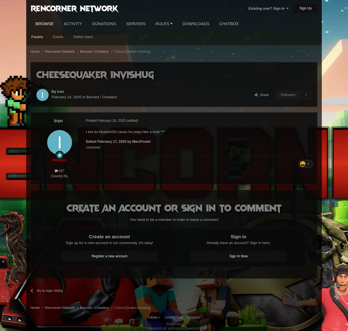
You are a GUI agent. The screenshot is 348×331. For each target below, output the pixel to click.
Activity (73, 24)
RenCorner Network (74, 8)
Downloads (195, 24)
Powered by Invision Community (174, 328)
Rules (164, 24)
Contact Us (174, 317)
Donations (104, 24)
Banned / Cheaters (101, 97)
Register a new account (109, 256)
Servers (136, 24)
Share (262, 95)
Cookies (194, 317)
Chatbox (229, 24)
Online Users (83, 37)
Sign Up (305, 8)
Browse (45, 24)
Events (58, 37)
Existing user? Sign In (269, 8)
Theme (154, 317)
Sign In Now (238, 256)
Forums (37, 37)
